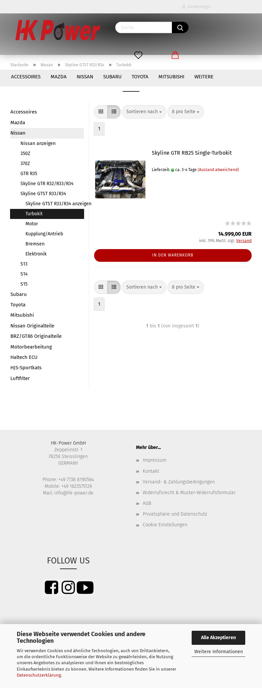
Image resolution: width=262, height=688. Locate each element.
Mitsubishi (171, 77)
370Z (25, 163)
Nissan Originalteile (32, 326)
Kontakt (151, 471)
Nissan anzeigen (38, 143)
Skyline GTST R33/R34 (43, 194)
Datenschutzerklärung (39, 675)
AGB (147, 503)
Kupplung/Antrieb (44, 234)
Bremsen (35, 244)
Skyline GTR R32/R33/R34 (46, 183)
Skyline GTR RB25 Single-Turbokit (192, 153)
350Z (25, 153)
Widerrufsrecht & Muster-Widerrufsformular (189, 492)
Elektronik (36, 254)
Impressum (155, 460)
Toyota (140, 77)
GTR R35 (28, 173)
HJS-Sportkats (26, 368)
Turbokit (34, 214)
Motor (31, 224)
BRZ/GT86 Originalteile (36, 336)
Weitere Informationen (218, 652)
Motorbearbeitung (31, 347)
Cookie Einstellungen (165, 525)
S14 (23, 274)
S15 (23, 284)
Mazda (59, 77)
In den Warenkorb (172, 255)
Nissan (85, 77)
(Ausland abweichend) (218, 169)
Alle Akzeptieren (218, 637)
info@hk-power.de (73, 493)
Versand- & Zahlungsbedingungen (179, 482)
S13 (23, 264)
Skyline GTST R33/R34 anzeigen (54, 204)
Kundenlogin (196, 6)
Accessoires (26, 77)
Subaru (112, 77)
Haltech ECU (24, 357)
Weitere (203, 77)
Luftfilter (20, 378)
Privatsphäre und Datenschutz (175, 514)
